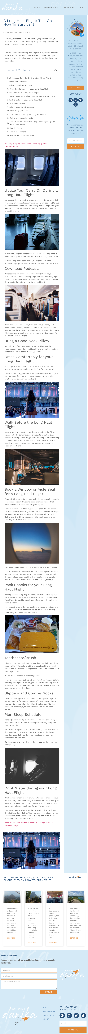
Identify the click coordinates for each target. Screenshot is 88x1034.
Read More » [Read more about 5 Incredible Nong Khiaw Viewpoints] (11, 938)
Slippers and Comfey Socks (21, 107)
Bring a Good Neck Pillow (20, 85)
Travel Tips (68, 8)
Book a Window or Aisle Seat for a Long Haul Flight (32, 96)
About (81, 8)
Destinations (51, 8)
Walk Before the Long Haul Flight (24, 92)
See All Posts (16, 128)
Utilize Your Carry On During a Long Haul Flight (30, 78)
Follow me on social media (22, 135)
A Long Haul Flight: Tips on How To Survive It (27, 22)
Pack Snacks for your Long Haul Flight (26, 100)
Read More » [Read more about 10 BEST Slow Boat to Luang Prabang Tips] (53, 943)
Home (37, 8)
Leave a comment (18, 132)
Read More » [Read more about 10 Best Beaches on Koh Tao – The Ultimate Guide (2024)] (74, 938)
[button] (55, 70)
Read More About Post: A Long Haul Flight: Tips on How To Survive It (32, 123)
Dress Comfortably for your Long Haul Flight (29, 89)
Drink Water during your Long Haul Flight (28, 114)
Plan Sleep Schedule (19, 111)
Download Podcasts (18, 82)
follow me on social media (21, 118)
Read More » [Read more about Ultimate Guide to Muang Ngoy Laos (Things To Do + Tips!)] (32, 943)
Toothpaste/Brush (17, 103)
